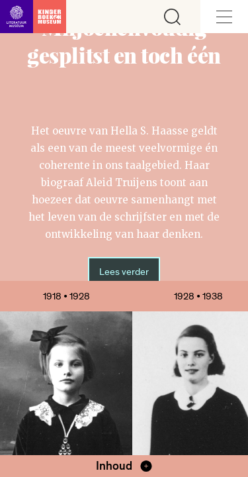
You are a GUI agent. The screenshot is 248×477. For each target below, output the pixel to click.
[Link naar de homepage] (33, 16)
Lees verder (124, 271)
